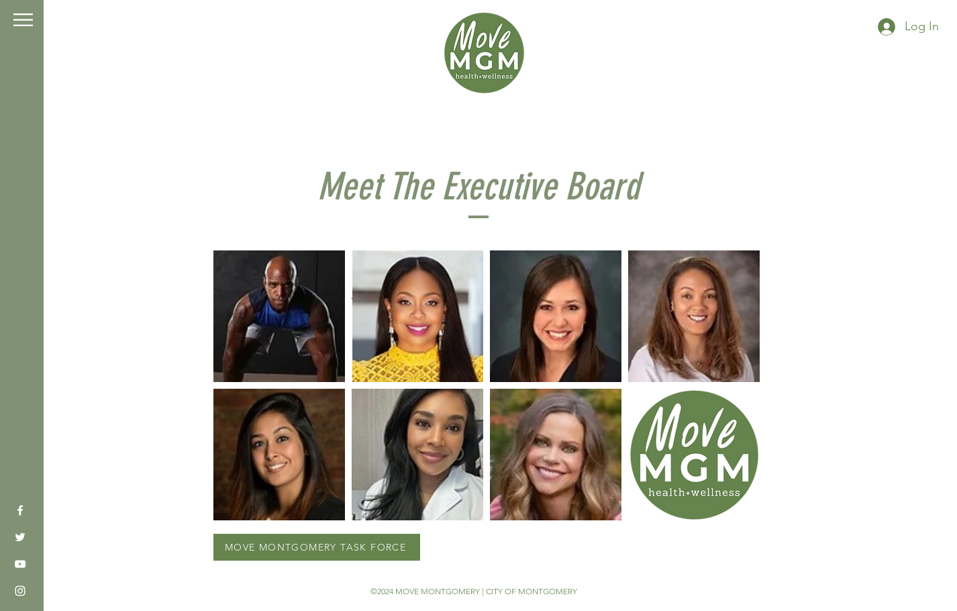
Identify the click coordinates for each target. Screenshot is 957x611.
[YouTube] (20, 564)
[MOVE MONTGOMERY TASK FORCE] (316, 547)
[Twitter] (20, 537)
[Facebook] (20, 510)
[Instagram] (20, 591)
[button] (23, 19)
